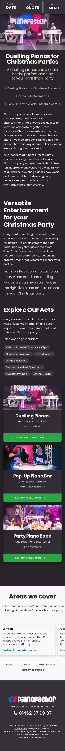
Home (10, 664)
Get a (32, 6)
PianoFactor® (21, 728)
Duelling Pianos (45, 664)
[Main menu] (54, 7)
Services (24, 664)
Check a (11, 6)
